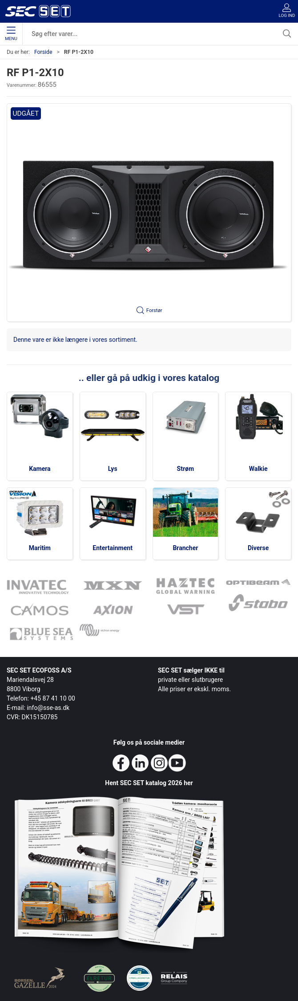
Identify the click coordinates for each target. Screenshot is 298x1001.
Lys (112, 468)
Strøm (185, 468)
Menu (11, 34)
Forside (43, 52)
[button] (149, 212)
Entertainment (113, 547)
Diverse (258, 547)
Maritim (40, 547)
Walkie (258, 468)
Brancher (185, 547)
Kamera (39, 468)
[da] (38, 11)
